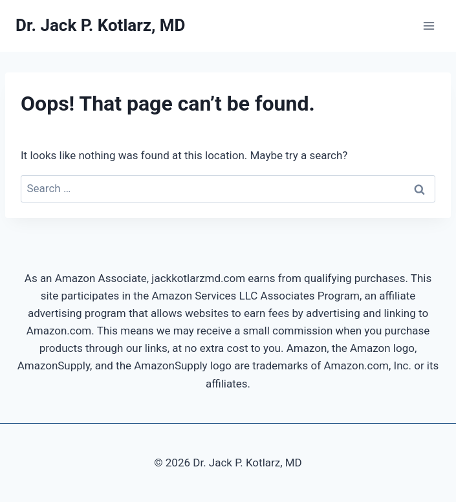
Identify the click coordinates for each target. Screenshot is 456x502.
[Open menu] (428, 26)
